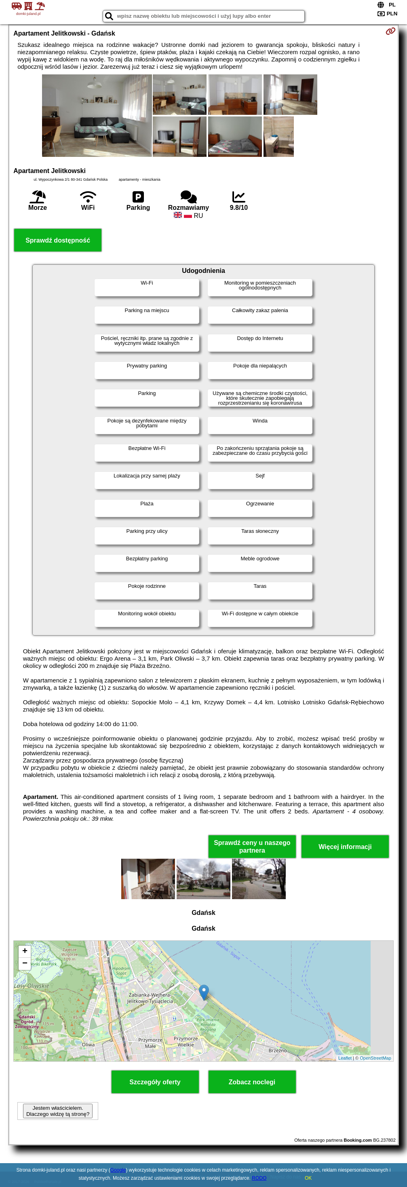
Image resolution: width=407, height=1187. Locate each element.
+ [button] (24, 952)
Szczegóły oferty (154, 1082)
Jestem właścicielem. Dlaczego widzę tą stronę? (57, 1111)
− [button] (24, 964)
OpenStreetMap (375, 1058)
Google (118, 1170)
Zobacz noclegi (252, 1082)
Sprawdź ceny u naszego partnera (252, 846)
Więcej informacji (344, 846)
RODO (259, 1178)
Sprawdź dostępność (57, 240)
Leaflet (345, 1058)
